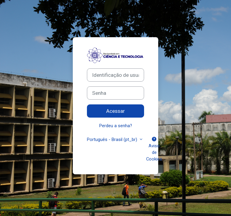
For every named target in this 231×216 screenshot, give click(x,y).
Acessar (115, 111)
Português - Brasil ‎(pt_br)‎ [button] (112, 139)
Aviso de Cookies (154, 149)
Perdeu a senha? (115, 125)
